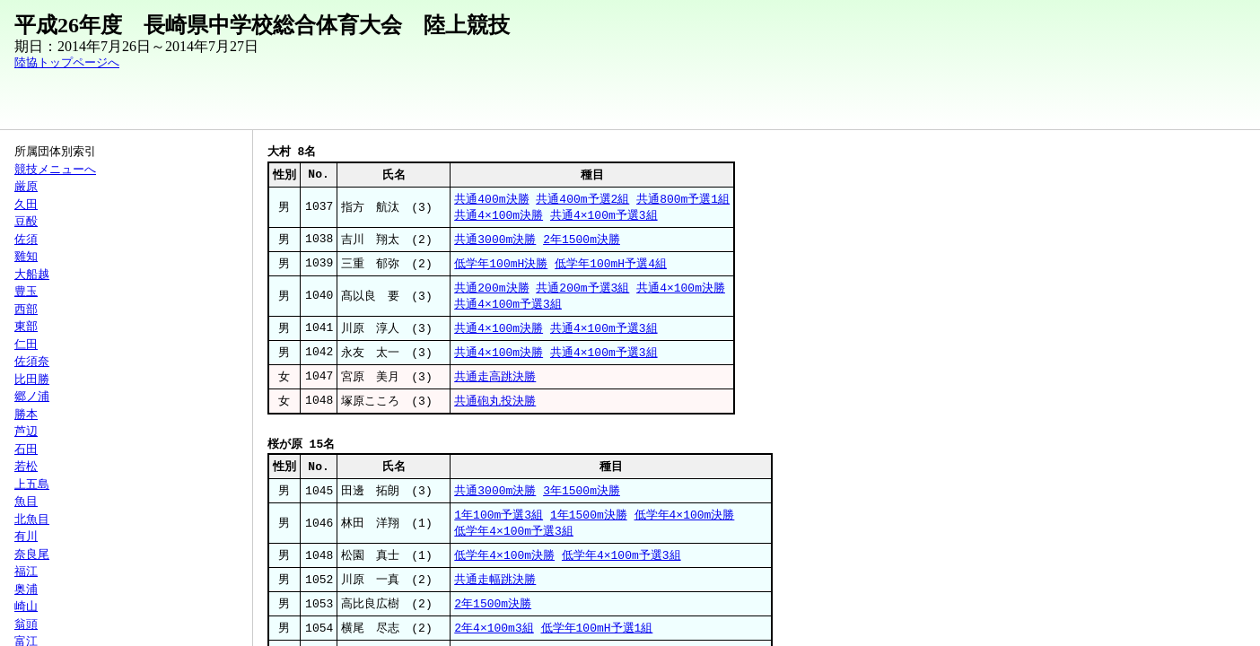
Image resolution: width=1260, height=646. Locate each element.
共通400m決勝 (491, 200)
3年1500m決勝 (581, 501)
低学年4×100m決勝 (684, 527)
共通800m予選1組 (683, 200)
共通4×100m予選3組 (604, 217)
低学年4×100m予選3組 (513, 544)
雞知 (26, 257)
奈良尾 (31, 554)
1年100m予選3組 (498, 527)
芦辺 (26, 431)
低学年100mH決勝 (500, 267)
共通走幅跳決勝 (495, 594)
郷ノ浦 (31, 396)
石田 (26, 449)
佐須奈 (31, 362)
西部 (26, 309)
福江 (26, 571)
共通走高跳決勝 (495, 385)
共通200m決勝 (491, 292)
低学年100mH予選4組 (611, 267)
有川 (26, 536)
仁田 (26, 344)
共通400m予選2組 (582, 200)
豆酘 (26, 222)
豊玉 (26, 292)
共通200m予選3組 (582, 292)
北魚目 (31, 519)
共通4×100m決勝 (498, 217)
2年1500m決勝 (581, 242)
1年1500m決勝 (588, 527)
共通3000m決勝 (495, 242)
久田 (26, 204)
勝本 (26, 414)
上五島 (31, 484)
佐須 (26, 239)
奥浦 (26, 589)
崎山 (26, 606)
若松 (26, 466)
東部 (26, 327)
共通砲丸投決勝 (495, 410)
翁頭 (26, 624)
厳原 (26, 187)
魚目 (26, 501)
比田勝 (31, 379)
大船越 (31, 274)
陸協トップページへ (66, 63)
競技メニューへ (55, 170)
